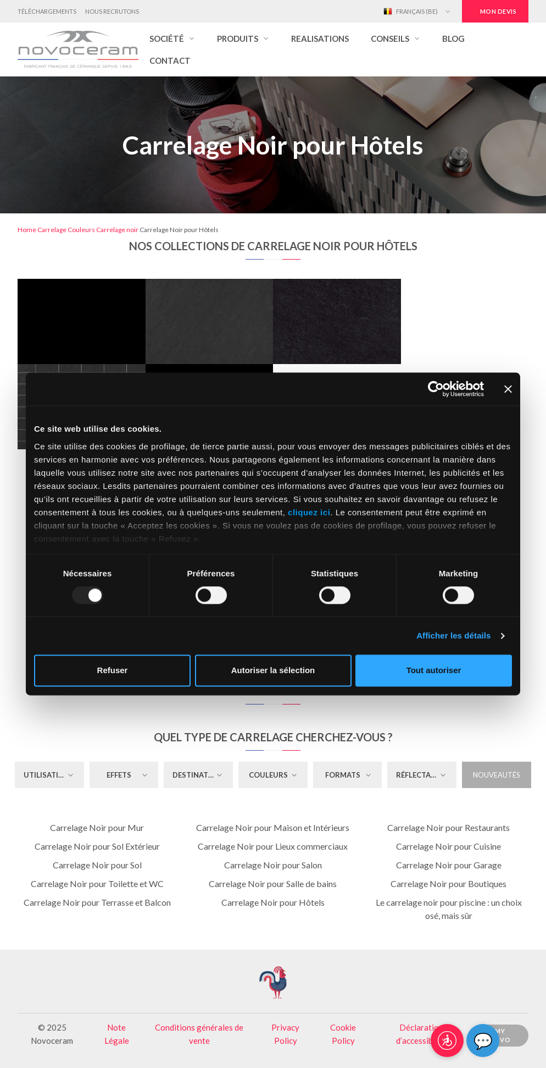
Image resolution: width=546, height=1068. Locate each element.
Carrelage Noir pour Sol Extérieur (97, 846)
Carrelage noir (117, 229)
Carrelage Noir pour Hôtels (273, 902)
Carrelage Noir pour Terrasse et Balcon (97, 902)
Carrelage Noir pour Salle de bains (273, 883)
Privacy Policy (285, 1033)
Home (27, 229)
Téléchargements (47, 11)
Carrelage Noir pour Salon (273, 865)
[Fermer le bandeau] (508, 389)
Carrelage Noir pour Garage (449, 865)
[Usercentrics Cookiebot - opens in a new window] (436, 389)
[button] (172, 38)
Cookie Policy (343, 1033)
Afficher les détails (453, 635)
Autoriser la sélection (273, 670)
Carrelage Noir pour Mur (97, 827)
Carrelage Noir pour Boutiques (448, 883)
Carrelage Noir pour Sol (97, 865)
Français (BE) (410, 11)
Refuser (112, 670)
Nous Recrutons (112, 11)
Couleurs (81, 229)
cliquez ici (309, 512)
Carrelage (51, 229)
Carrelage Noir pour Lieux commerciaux (273, 846)
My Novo (499, 1035)
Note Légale (116, 1033)
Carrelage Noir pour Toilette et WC (97, 883)
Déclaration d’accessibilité (421, 1033)
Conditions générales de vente (199, 1033)
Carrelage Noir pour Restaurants (448, 827)
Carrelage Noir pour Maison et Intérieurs (272, 827)
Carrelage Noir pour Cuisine (448, 846)
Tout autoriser (433, 670)
